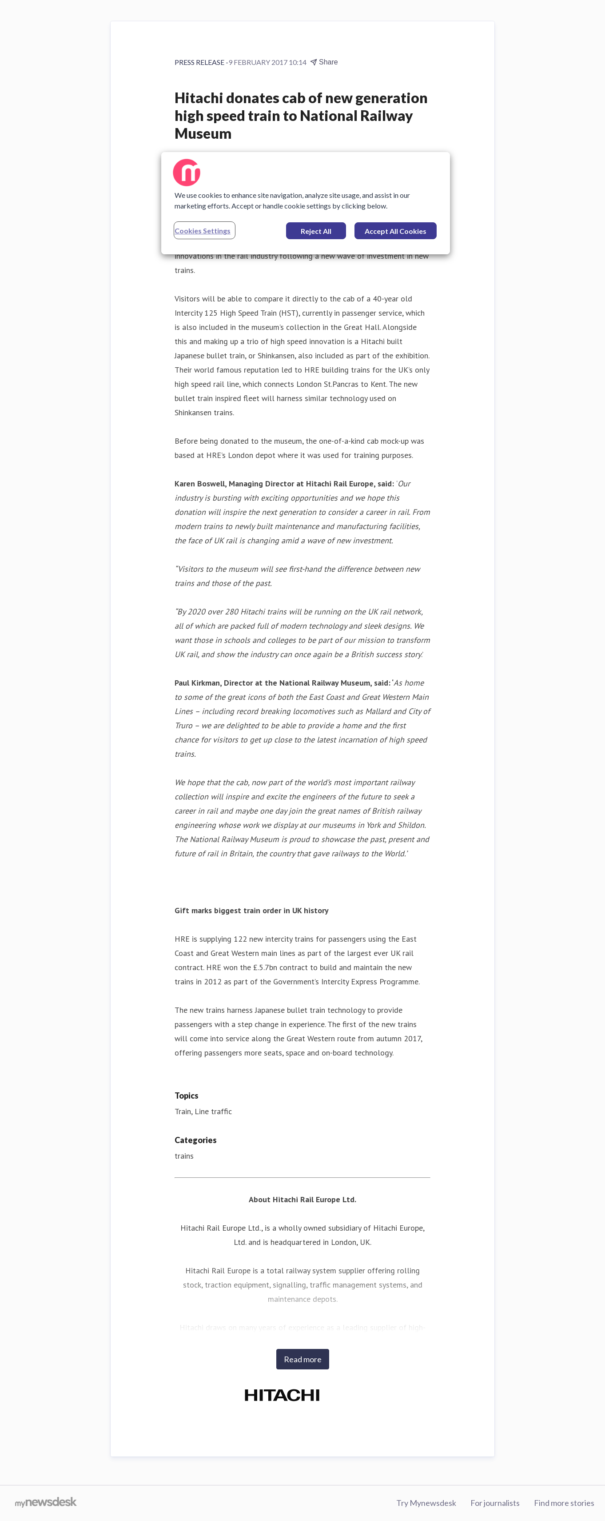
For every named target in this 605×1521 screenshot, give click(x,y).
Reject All (316, 231)
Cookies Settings (203, 230)
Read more (303, 1359)
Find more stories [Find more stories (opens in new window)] (564, 1503)
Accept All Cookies (395, 231)
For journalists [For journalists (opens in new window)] (495, 1503)
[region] (305, 203)
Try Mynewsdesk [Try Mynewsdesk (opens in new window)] (426, 1503)
